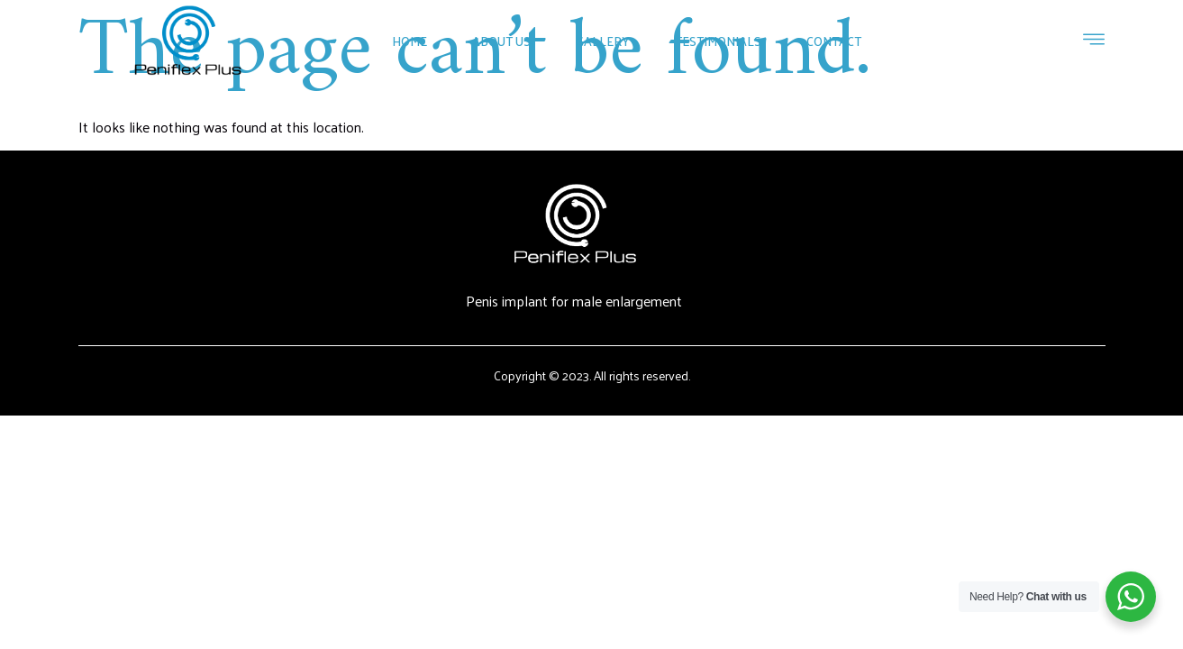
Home (409, 41)
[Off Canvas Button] (1094, 39)
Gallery (603, 41)
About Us (501, 41)
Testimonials (718, 41)
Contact (833, 41)
